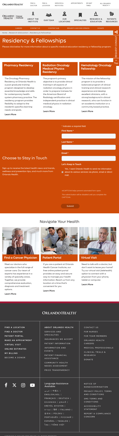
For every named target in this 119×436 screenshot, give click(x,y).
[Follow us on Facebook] (6, 385)
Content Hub (53, 28)
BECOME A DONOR (15, 357)
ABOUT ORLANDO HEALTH (59, 327)
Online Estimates (15, 349)
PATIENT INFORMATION (58, 343)
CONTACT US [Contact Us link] (91, 327)
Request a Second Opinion (78, 28)
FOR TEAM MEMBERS (95, 336)
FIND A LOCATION (46, 4)
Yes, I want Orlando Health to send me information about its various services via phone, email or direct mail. (88, 172)
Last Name (67, 142)
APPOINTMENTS (77, 3)
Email (64, 153)
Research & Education (18, 33)
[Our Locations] (64, 17)
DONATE (88, 359)
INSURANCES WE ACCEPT (59, 339)
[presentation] (78, 183)
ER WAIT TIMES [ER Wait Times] (89, 4)
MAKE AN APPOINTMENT (18, 340)
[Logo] (12, 4)
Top (116, 63)
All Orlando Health (105, 4)
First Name (67, 131)
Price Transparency (57, 370)
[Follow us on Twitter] (14, 384)
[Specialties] (80, 17)
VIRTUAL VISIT (13, 345)
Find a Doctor (33, 4)
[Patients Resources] (112, 17)
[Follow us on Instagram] (23, 385)
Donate (101, 28)
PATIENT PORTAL (14, 336)
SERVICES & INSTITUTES (59, 4)
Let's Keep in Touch (71, 164)
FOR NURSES (91, 332)
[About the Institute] (33, 17)
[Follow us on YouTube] (32, 385)
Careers (18, 28)
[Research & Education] (96, 17)
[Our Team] (49, 17)
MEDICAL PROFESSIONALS (99, 348)
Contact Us (35, 28)
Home (4, 33)
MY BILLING (11, 353)
